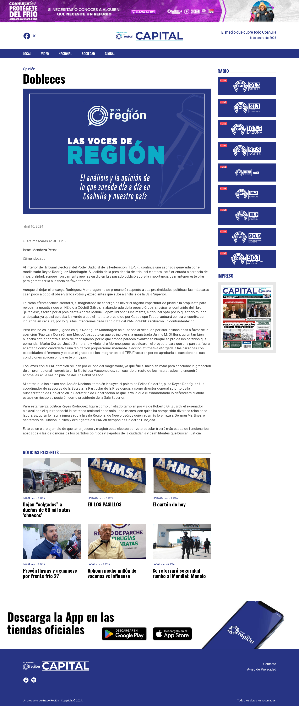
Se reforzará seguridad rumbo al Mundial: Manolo (179, 573)
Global (110, 53)
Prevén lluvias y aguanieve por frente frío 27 (50, 573)
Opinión (29, 69)
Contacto (269, 664)
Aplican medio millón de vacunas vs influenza (112, 573)
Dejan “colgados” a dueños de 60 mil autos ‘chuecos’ (47, 509)
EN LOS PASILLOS (104, 504)
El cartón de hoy (169, 504)
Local (27, 53)
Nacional (65, 53)
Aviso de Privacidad (261, 669)
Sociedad (88, 53)
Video (45, 53)
